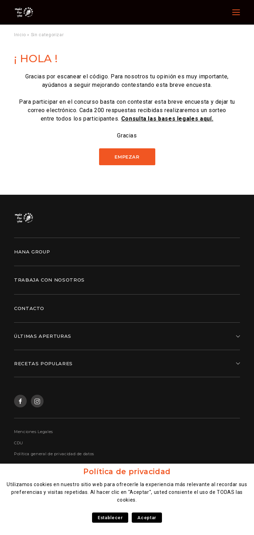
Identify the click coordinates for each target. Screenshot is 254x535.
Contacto (29, 308)
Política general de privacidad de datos (54, 453)
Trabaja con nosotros (49, 280)
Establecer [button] (110, 517)
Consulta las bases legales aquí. (167, 118)
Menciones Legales (33, 431)
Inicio (20, 34)
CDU (18, 442)
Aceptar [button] (146, 517)
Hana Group (32, 251)
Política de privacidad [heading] (127, 471)
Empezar (127, 157)
